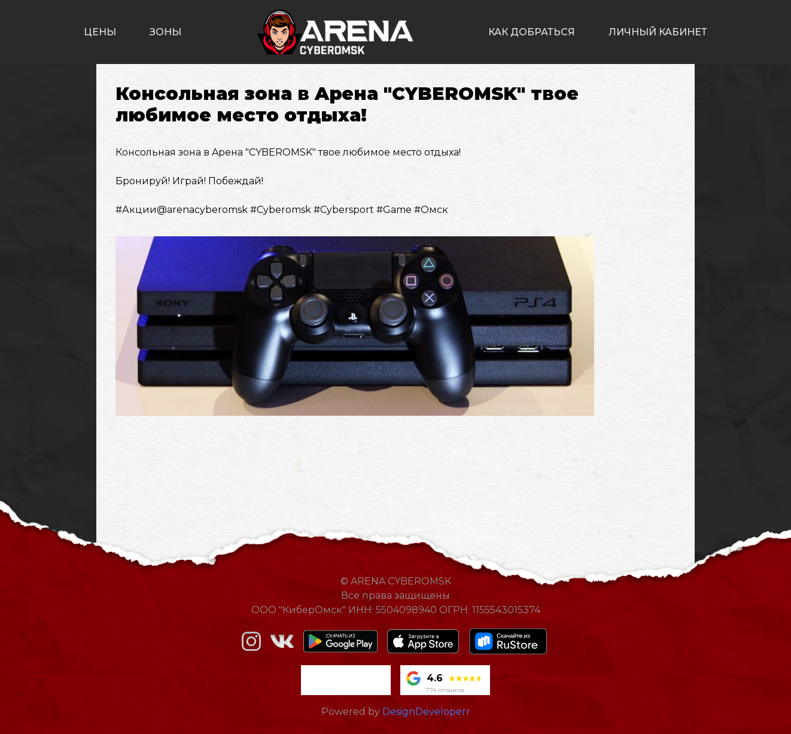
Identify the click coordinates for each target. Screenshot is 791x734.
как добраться (531, 32)
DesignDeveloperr (426, 711)
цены (100, 32)
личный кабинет (658, 32)
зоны (165, 32)
